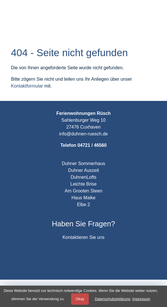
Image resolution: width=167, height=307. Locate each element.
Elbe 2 (83, 204)
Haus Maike (83, 197)
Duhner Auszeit (83, 170)
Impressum (141, 299)
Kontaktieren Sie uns (84, 237)
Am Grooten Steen (83, 190)
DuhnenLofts (83, 177)
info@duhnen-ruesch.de (83, 133)
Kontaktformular (27, 86)
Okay (80, 299)
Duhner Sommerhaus (83, 163)
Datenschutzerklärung (112, 299)
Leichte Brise (83, 184)
